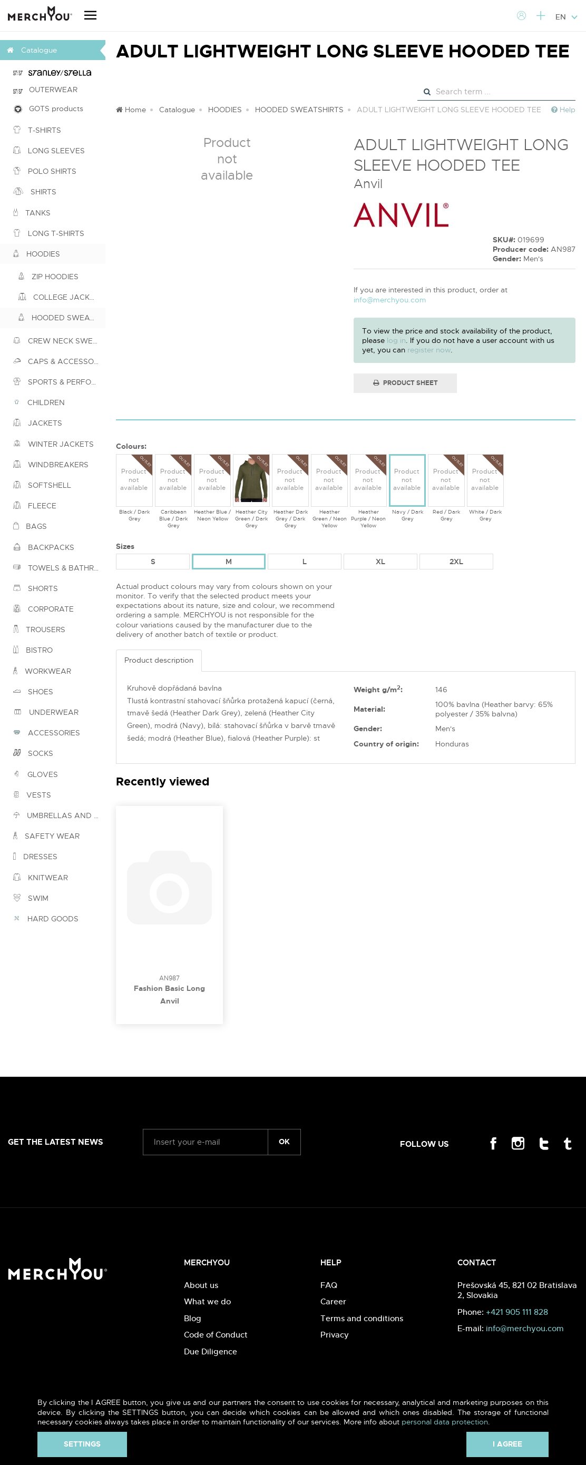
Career (333, 1301)
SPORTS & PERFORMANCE (59, 382)
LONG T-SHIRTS (48, 233)
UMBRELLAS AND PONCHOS (59, 815)
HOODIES (36, 254)
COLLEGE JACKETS (61, 297)
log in (396, 340)
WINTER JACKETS (53, 444)
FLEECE (34, 505)
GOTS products (48, 109)
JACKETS (37, 423)
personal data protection (445, 1422)
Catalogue (177, 109)
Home (131, 109)
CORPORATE (43, 609)
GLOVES (35, 774)
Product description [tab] (158, 660)
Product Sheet (405, 383)
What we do (207, 1301)
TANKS (32, 213)
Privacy (334, 1335)
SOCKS (33, 753)
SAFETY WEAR (46, 836)
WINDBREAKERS (51, 464)
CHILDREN (39, 402)
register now (429, 350)
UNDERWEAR (46, 712)
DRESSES (35, 856)
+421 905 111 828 (517, 1312)
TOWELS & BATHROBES (59, 568)
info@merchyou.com (390, 299)
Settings (82, 1444)
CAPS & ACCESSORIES (59, 361)
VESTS (32, 795)
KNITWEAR (40, 877)
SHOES (33, 691)
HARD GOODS (46, 918)
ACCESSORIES (46, 733)
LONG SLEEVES (49, 150)
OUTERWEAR (45, 89)
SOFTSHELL (42, 485)
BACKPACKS (43, 547)
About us (201, 1285)
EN (566, 17)
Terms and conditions (361, 1318)
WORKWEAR (42, 671)
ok (284, 1141)
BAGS (30, 526)
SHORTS (35, 588)
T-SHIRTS (37, 130)
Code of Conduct (216, 1335)
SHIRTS (34, 191)
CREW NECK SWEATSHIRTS (59, 341)
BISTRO (33, 650)
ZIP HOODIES (48, 276)
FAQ (328, 1285)
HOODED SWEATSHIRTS (61, 317)
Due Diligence (210, 1351)
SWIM (30, 898)
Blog (192, 1318)
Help (563, 109)
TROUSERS (39, 629)
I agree (507, 1444)
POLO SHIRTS (44, 171)
